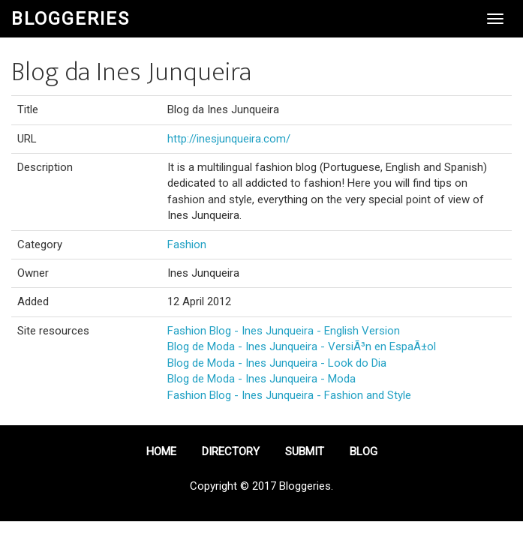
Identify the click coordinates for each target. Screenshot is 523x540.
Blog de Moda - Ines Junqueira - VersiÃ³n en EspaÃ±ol (301, 346)
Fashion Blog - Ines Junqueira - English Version (283, 331)
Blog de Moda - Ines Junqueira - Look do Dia (276, 363)
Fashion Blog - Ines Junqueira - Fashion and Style (289, 395)
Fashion (186, 244)
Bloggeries (70, 18)
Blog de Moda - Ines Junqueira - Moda (261, 379)
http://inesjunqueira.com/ (228, 139)
